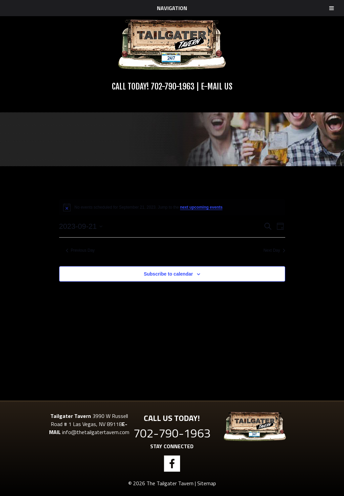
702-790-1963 (173, 86)
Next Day (274, 250)
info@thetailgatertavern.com (95, 432)
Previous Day (80, 250)
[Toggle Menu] (331, 8)
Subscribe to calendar (168, 274)
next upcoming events (201, 207)
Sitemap (206, 483)
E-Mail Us (216, 86)
